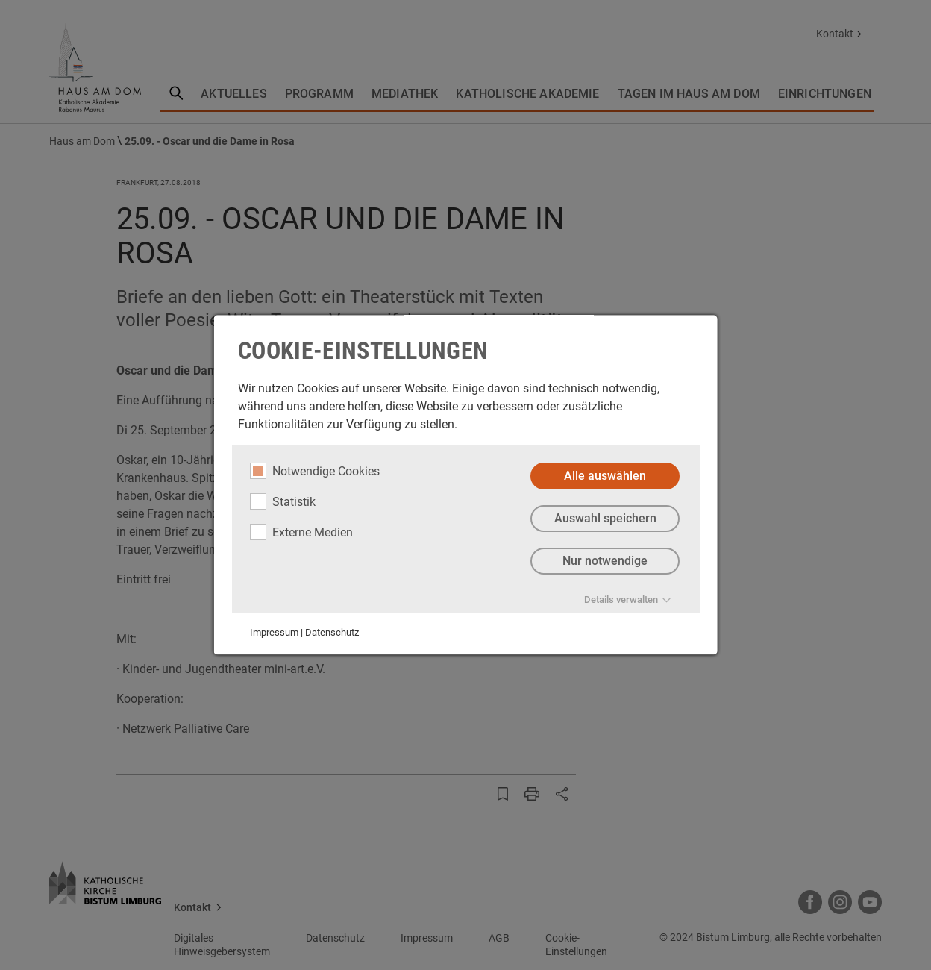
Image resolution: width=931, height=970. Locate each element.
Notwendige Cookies (315, 471)
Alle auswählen (605, 476)
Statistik (283, 501)
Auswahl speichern (605, 518)
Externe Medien (301, 532)
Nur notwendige (605, 561)
